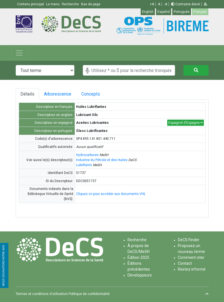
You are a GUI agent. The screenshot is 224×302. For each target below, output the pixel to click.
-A (165, 4)
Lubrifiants (84, 165)
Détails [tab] (27, 94)
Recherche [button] (71, 4)
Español (163, 12)
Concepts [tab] (100, 94)
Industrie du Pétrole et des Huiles (102, 160)
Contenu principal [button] (31, 4)
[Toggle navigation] (19, 53)
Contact (185, 263)
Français (200, 12)
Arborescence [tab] (60, 94)
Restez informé (192, 269)
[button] (205, 4)
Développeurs (140, 275)
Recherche (137, 240)
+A (152, 4)
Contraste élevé (185, 4)
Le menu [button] (53, 4)
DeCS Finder (188, 240)
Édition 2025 (138, 257)
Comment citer (191, 257)
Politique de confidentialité (89, 294)
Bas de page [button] (90, 4)
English (148, 12)
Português (182, 12)
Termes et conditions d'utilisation (42, 294)
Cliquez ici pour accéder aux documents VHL (111, 194)
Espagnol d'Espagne (185, 123)
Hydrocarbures (87, 155)
